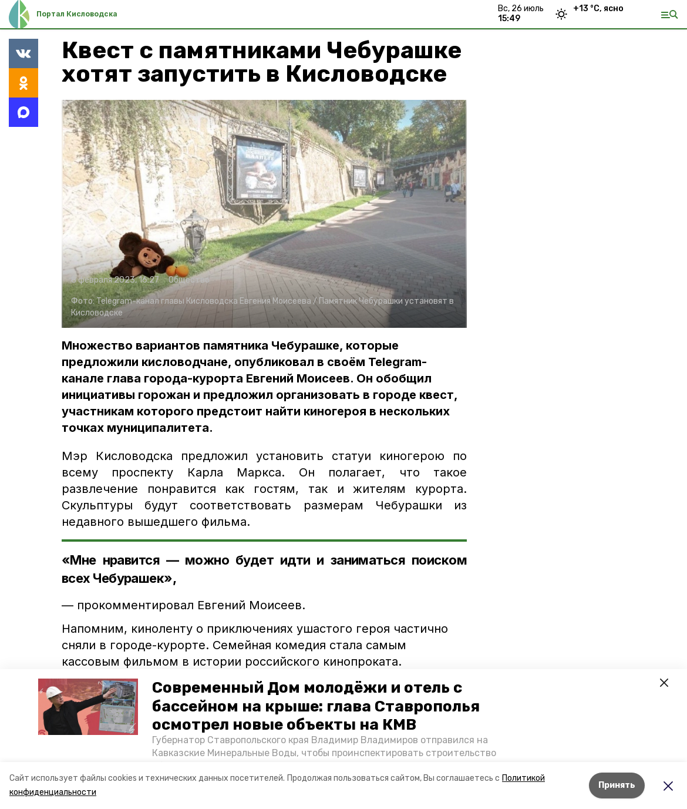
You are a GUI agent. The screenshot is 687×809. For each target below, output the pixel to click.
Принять (616, 785)
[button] (88, 707)
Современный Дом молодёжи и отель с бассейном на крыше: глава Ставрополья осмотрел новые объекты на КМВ (316, 706)
